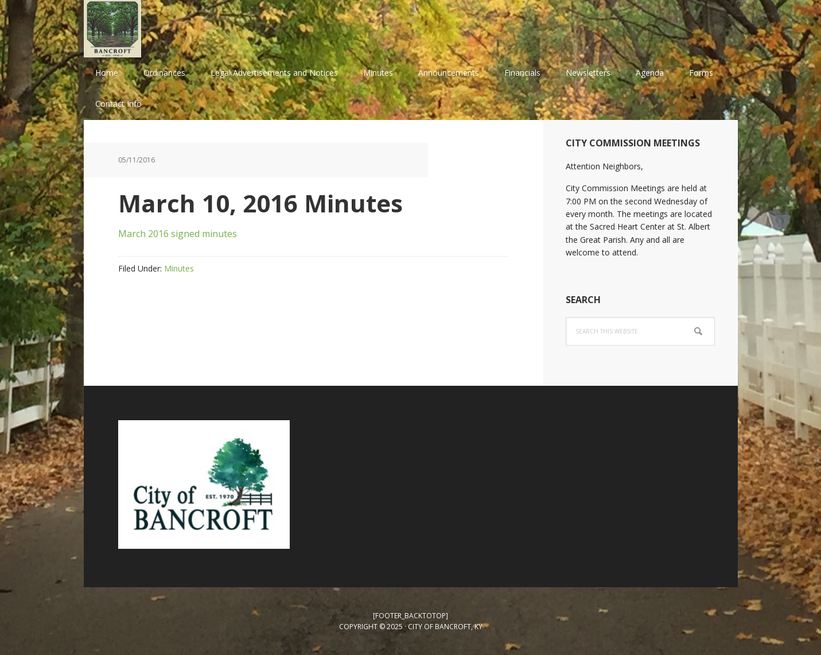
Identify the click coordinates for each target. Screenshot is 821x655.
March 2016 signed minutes (177, 233)
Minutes (179, 268)
